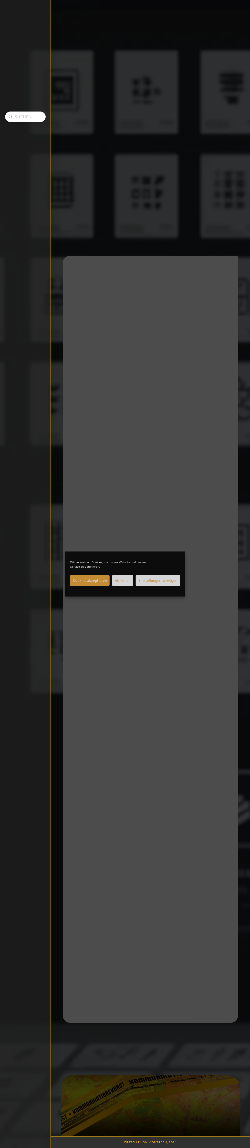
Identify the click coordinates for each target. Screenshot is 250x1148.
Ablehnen (123, 580)
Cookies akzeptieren (90, 580)
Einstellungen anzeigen (157, 580)
